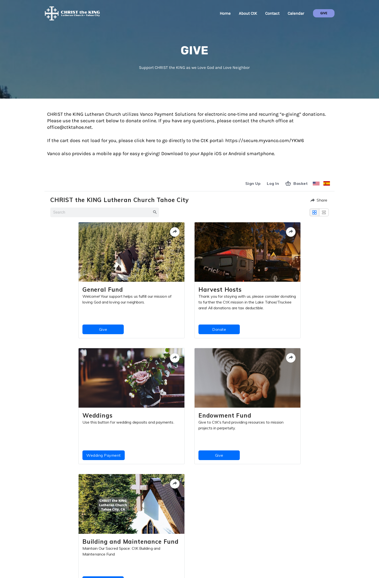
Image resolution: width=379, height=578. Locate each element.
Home (225, 13)
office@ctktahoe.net (69, 127)
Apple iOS (211, 153)
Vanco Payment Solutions (168, 114)
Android (237, 153)
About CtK (248, 13)
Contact (272, 13)
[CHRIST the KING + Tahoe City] (72, 12)
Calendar (296, 13)
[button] (324, 13)
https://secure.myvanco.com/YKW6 (264, 140)
